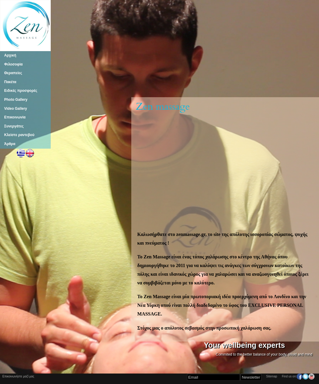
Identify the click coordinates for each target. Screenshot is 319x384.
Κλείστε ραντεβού (19, 135)
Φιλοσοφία (13, 64)
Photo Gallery (15, 99)
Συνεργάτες (14, 126)
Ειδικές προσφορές (20, 91)
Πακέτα (10, 82)
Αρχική (10, 55)
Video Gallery (15, 108)
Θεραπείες (13, 73)
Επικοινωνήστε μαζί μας (18, 376)
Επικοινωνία (15, 117)
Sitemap (271, 376)
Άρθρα (9, 144)
